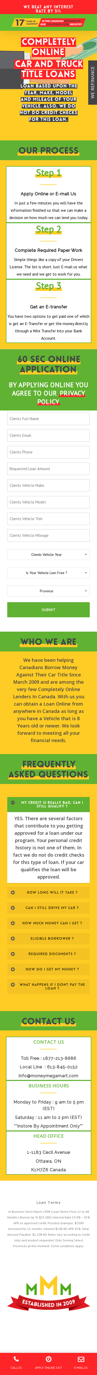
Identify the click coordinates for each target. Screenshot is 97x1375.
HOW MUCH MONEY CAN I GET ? (46, 923)
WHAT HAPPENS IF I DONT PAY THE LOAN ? (48, 986)
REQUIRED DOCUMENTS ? (43, 953)
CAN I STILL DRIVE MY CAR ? (45, 907)
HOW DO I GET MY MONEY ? (45, 969)
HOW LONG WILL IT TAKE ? (44, 892)
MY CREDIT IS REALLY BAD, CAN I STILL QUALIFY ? (47, 804)
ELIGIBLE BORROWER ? (42, 938)
